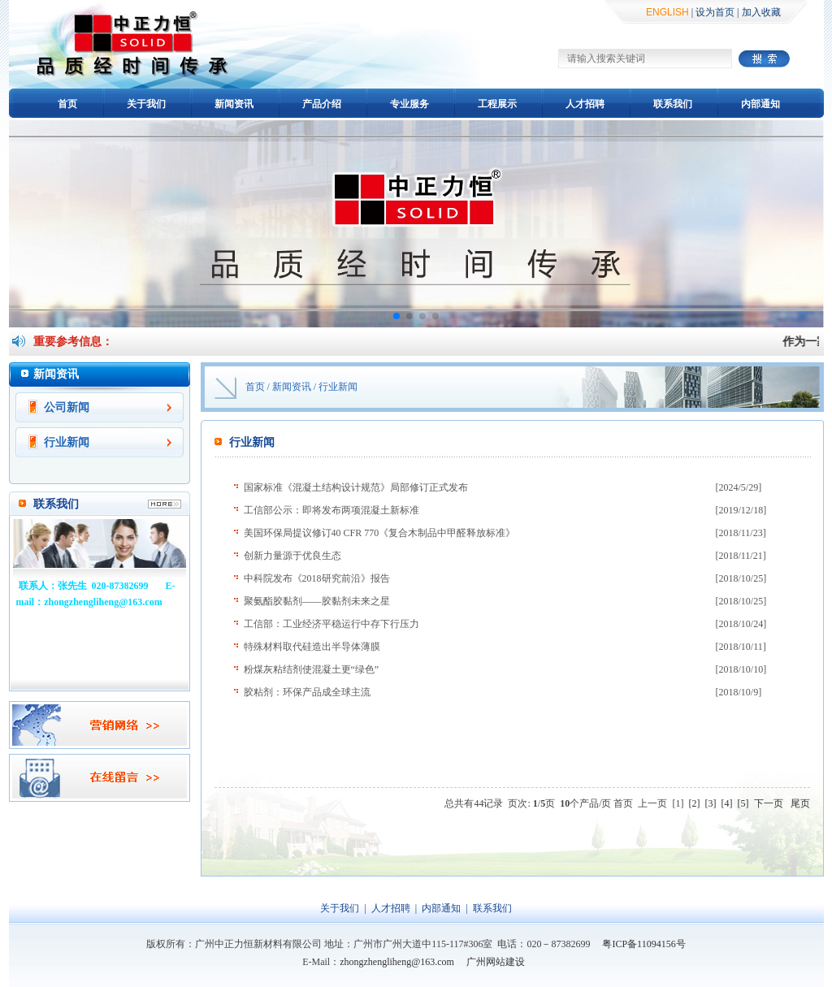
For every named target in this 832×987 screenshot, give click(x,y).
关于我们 (146, 104)
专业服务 (409, 104)
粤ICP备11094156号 (643, 944)
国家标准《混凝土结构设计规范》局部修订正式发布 (356, 487)
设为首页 (715, 12)
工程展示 (497, 104)
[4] (727, 803)
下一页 (768, 803)
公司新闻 (66, 407)
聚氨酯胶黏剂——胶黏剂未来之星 (317, 601)
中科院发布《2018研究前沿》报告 (317, 578)
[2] (694, 803)
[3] (711, 803)
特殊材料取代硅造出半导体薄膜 (312, 646)
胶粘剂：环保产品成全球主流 (307, 692)
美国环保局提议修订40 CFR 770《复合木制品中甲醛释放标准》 (380, 533)
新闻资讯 (234, 104)
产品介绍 (321, 104)
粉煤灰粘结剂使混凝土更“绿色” (311, 669)
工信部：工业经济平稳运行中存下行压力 (331, 624)
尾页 (800, 803)
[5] (743, 803)
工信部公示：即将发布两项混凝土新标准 (331, 510)
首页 (67, 104)
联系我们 (672, 104)
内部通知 (760, 104)
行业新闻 (66, 442)
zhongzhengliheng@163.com (397, 962)
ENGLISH (667, 12)
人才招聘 (585, 104)
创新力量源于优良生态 (292, 555)
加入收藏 (761, 12)
